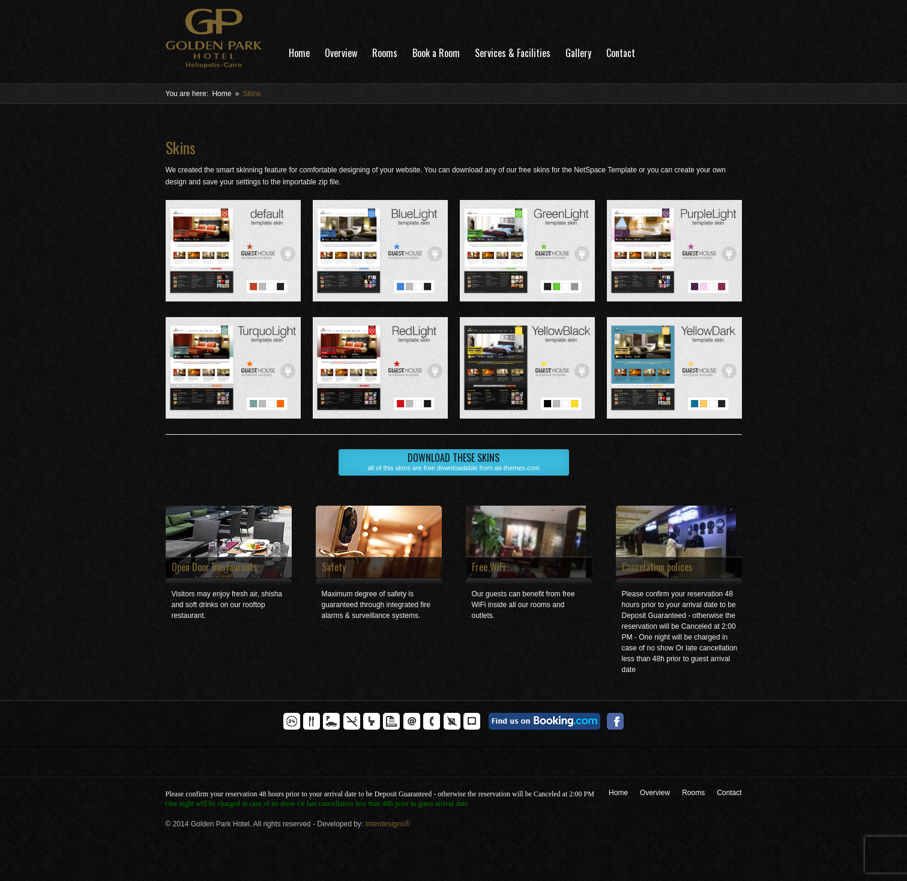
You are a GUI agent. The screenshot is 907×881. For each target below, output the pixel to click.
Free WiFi (488, 567)
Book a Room (436, 53)
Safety (334, 567)
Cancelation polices (657, 567)
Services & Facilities (512, 53)
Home (299, 53)
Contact (620, 53)
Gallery (578, 53)
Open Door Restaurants (215, 567)
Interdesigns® (388, 824)
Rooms (384, 53)
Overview (341, 53)
